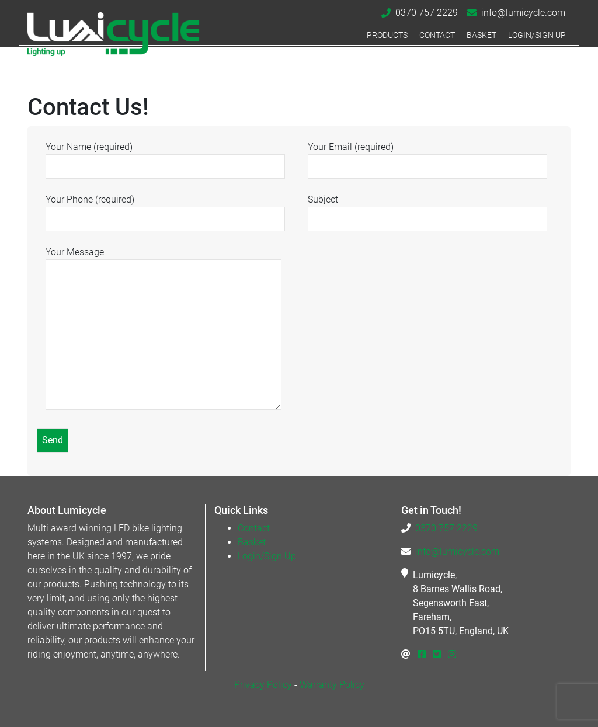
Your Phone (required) (165, 209)
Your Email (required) (427, 156)
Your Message (163, 329)
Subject (427, 209)
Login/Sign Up (537, 35)
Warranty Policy (332, 684)
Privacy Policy (263, 684)
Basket (481, 35)
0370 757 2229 (426, 12)
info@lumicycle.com (523, 12)
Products (387, 35)
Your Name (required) (165, 156)
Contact (437, 35)
